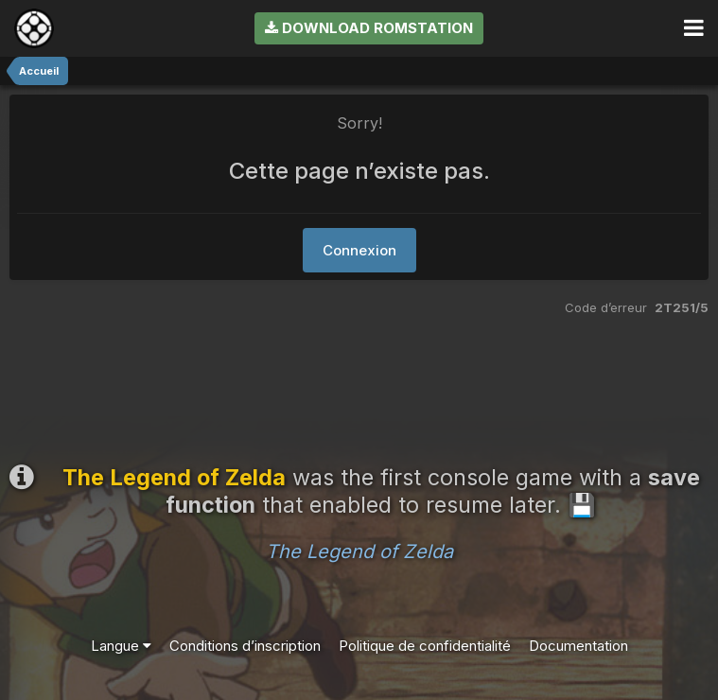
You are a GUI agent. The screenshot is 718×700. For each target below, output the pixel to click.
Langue (121, 646)
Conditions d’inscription (245, 646)
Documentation (578, 646)
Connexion (359, 250)
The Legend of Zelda (359, 551)
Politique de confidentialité (425, 646)
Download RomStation (369, 28)
